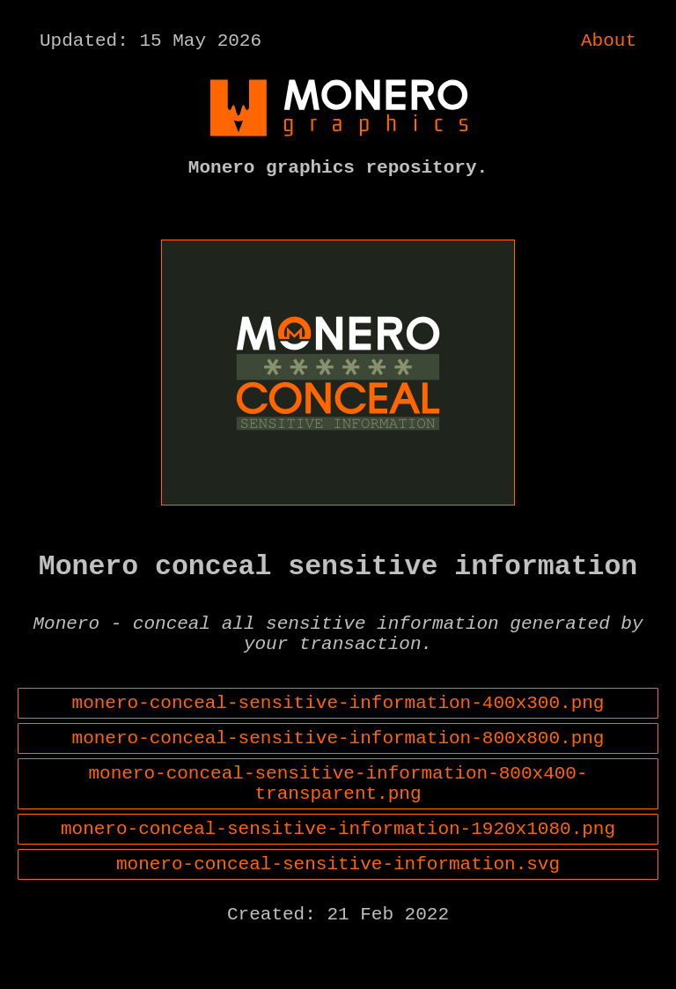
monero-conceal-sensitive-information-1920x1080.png (338, 878)
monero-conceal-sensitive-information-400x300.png (338, 734)
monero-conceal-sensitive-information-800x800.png (338, 774)
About (608, 43)
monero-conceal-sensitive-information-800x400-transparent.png (338, 826)
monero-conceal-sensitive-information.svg (338, 917)
